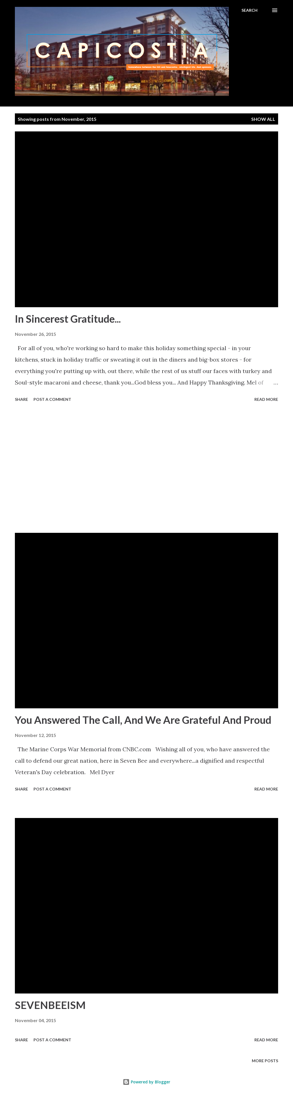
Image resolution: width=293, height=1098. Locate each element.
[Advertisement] (146, 468)
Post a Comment (52, 399)
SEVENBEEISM (50, 1005)
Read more (266, 399)
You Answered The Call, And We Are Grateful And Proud (143, 719)
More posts (265, 1060)
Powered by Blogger (146, 1082)
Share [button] (21, 399)
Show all (263, 119)
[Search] (249, 10)
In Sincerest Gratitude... (68, 318)
